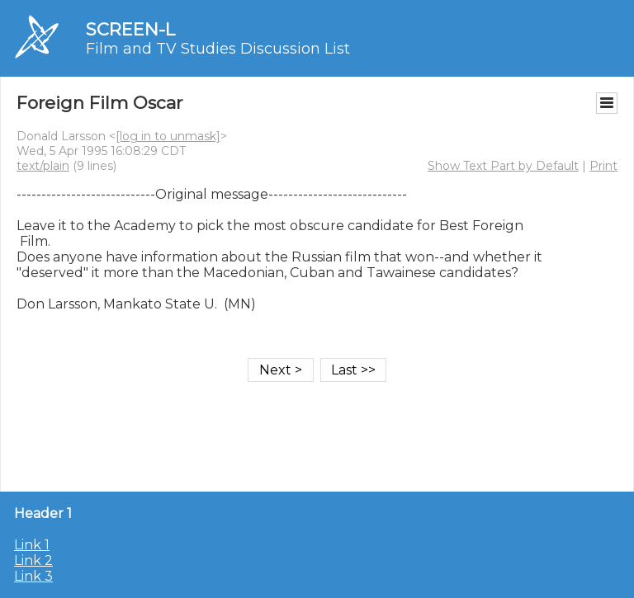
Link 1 (32, 545)
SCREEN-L (130, 29)
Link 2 (33, 560)
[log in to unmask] (168, 136)
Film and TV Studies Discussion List (218, 49)
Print (603, 165)
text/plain (43, 165)
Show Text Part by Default (503, 165)
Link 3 (33, 576)
